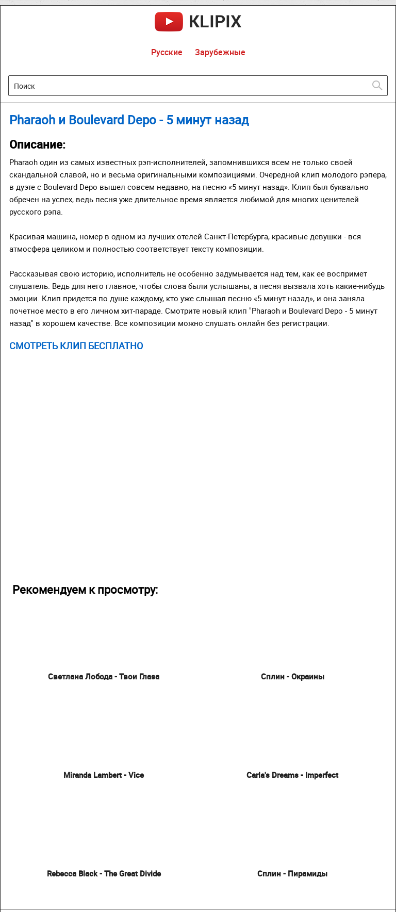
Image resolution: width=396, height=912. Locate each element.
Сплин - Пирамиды (292, 873)
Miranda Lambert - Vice (103, 775)
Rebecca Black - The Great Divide (104, 873)
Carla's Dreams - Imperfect (292, 775)
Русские (167, 52)
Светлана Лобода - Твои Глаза (103, 676)
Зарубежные (220, 52)
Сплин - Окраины (292, 676)
